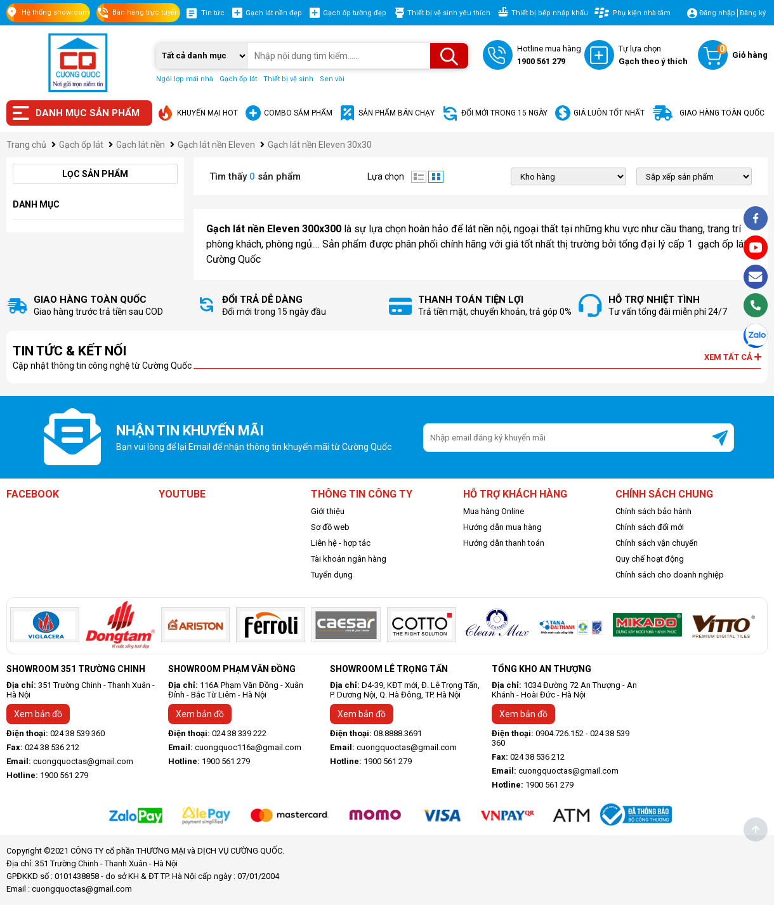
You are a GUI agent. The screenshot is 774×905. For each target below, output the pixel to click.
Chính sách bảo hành (653, 511)
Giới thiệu (327, 511)
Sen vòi (332, 79)
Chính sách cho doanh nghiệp (669, 574)
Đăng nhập (717, 13)
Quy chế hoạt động (649, 559)
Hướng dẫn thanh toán (503, 543)
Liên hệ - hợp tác (341, 543)
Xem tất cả (732, 357)
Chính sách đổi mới (649, 527)
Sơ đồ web (330, 527)
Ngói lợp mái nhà (184, 79)
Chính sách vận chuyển (656, 543)
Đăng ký (753, 13)
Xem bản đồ (38, 714)
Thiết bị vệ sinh (288, 79)
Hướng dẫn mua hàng (502, 527)
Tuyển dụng (332, 574)
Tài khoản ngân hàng (348, 559)
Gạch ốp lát (238, 79)
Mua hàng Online (493, 511)
